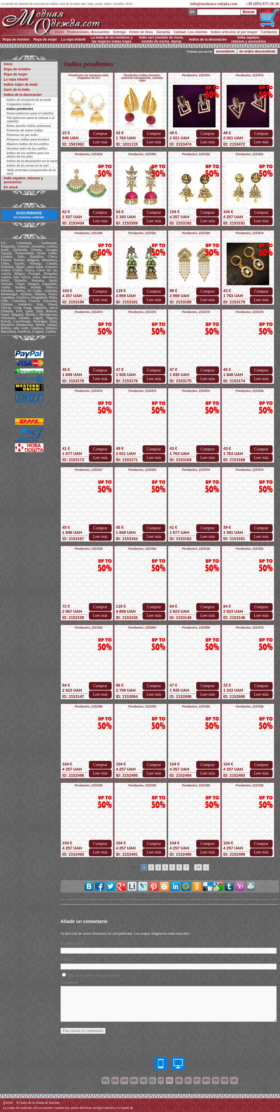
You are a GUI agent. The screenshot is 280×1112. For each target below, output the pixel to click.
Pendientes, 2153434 (89, 154)
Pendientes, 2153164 (142, 469)
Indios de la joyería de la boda (29, 99)
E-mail (65, 960)
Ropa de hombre (16, 39)
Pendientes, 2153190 (89, 233)
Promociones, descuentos (88, 32)
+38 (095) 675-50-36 (262, 4)
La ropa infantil (73, 39)
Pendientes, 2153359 (142, 154)
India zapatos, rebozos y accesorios (248, 39)
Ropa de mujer (45, 39)
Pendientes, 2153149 (196, 548)
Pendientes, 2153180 (196, 233)
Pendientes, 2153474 (196, 75)
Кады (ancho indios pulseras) (29, 125)
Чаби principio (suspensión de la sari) (31, 171)
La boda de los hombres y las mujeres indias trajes (112, 39)
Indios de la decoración (208, 39)
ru (105, 1080)
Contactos (269, 32)
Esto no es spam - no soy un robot (93, 975)
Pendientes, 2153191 (250, 154)
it (160, 1080)
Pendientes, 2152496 (89, 706)
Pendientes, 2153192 (196, 154)
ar (124, 1080)
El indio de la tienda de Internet (37, 1103)
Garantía (163, 32)
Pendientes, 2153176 (142, 312)
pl (188, 1080)
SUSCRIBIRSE (29, 215)
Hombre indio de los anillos (27, 148)
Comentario (69, 983)
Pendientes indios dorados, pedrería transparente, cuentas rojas (142, 78)
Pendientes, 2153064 (142, 627)
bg (134, 1080)
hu (143, 1080)
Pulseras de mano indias (25, 130)
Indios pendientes (20, 108)
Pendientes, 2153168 (250, 391)
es (169, 1080)
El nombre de (70, 944)
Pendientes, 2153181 (142, 233)
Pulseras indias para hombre (28, 139)
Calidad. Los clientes (190, 32)
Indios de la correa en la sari (28, 165)
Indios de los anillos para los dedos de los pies (28, 154)
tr (215, 1080)
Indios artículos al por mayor (234, 32)
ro (206, 1080)
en (115, 1080)
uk (233, 1080)
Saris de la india (17, 90)
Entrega (119, 32)
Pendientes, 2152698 (196, 627)
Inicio (59, 32)
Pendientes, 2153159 (89, 548)
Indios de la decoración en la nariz (32, 161)
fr (224, 1080)
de (179, 1080)
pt (197, 1080)
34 (198, 867)
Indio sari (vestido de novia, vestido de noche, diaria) (161, 39)
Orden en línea (141, 32)
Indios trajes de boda (21, 85)
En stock (11, 187)
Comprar (100, 133)
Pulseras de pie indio (22, 135)
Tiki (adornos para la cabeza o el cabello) (31, 119)
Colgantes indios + (20, 104)
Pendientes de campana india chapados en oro (88, 76)
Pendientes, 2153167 (89, 469)
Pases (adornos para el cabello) (30, 113)
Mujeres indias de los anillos (28, 144)
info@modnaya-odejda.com (213, 4)
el (153, 1080)
